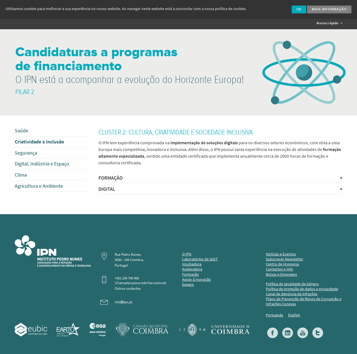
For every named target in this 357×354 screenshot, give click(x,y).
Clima (21, 175)
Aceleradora (192, 269)
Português (274, 315)
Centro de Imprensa (282, 264)
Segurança (26, 153)
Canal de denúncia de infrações (291, 294)
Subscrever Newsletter (284, 259)
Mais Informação (329, 9)
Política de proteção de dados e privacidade (302, 289)
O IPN (186, 254)
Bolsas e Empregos (281, 274)
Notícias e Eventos (281, 254)
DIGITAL (220, 189)
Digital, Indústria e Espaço (42, 163)
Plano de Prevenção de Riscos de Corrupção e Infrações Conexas (303, 301)
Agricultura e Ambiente (39, 186)
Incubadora (191, 264)
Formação (190, 274)
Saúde (21, 130)
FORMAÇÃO (220, 178)
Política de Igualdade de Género (292, 284)
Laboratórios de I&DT (200, 259)
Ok (298, 9)
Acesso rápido (329, 23)
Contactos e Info (279, 269)
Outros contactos (128, 288)
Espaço (188, 284)
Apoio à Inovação (196, 279)
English (294, 315)
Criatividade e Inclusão (39, 141)
